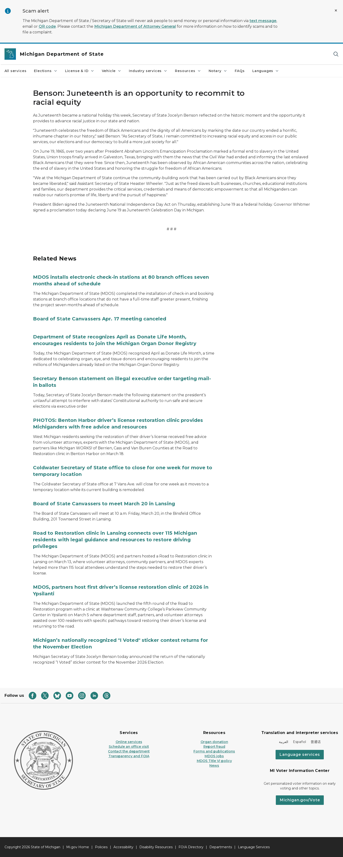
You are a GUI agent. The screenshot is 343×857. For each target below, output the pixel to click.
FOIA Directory (191, 847)
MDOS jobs (214, 756)
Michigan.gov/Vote (300, 800)
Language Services (254, 847)
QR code (47, 26)
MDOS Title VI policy (214, 761)
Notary (218, 71)
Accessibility (123, 847)
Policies (101, 847)
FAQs (240, 71)
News (214, 765)
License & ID (79, 71)
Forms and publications (214, 751)
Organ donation (214, 742)
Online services (129, 742)
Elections (45, 71)
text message (262, 20)
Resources (188, 71)
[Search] (336, 54)
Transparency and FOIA (128, 756)
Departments (220, 847)
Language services (299, 754)
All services (16, 71)
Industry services (148, 71)
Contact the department (129, 751)
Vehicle (112, 71)
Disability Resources (156, 847)
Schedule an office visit (129, 746)
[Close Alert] (336, 10)
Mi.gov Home (77, 847)
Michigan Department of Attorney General (135, 26)
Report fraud (214, 746)
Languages (265, 71)
